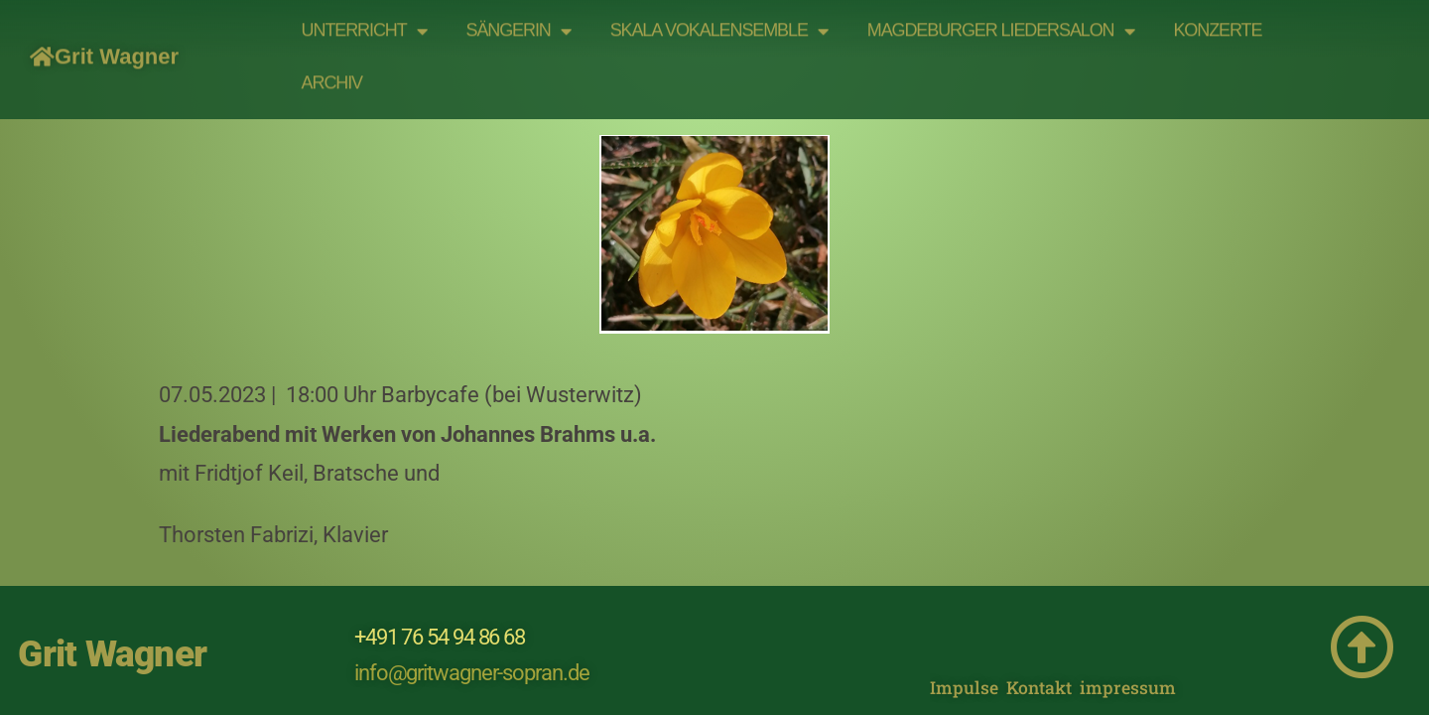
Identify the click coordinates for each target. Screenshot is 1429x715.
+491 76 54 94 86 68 (439, 584)
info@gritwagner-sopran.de (471, 620)
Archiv (332, 70)
